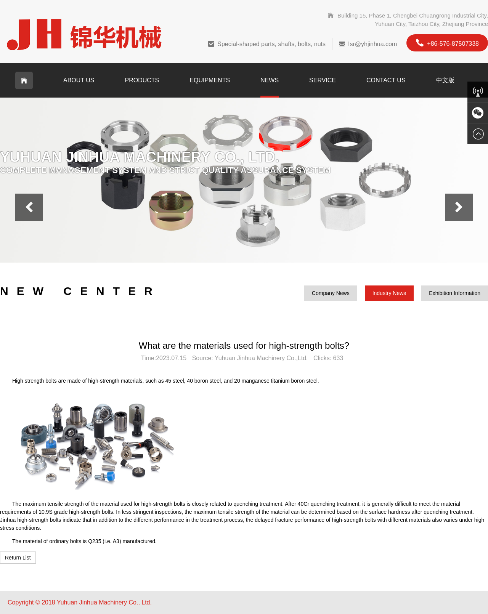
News (269, 80)
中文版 (445, 80)
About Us (79, 80)
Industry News (389, 293)
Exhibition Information (454, 293)
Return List (18, 558)
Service (322, 80)
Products (142, 80)
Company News (331, 293)
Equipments (209, 80)
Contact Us (386, 80)
